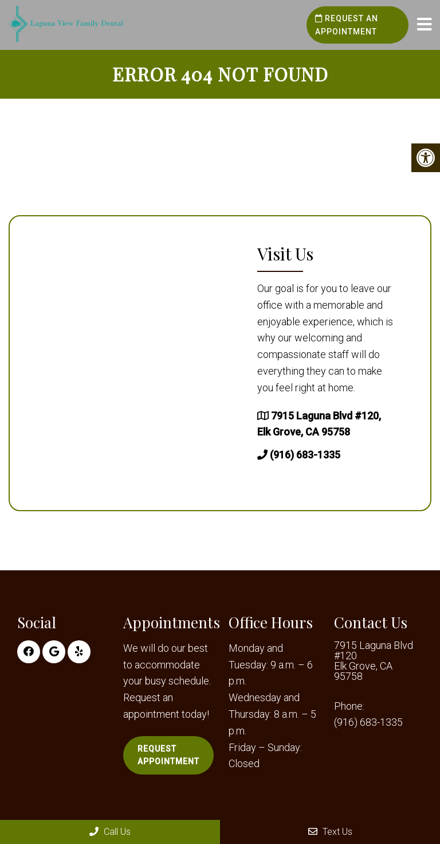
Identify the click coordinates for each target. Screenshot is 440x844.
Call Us (110, 831)
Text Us (330, 831)
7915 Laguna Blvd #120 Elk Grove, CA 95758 (373, 661)
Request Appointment (168, 755)
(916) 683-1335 (305, 455)
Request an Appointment (346, 25)
